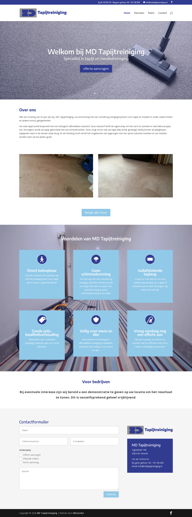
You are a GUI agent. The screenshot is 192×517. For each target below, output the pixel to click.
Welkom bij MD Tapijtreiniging (96, 51)
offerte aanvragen (96, 69)
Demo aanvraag (29, 462)
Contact (162, 13)
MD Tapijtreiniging (47, 513)
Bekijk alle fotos (96, 212)
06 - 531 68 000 (133, 2)
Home (127, 13)
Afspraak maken (29, 458)
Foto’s (151, 13)
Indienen (111, 494)
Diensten (139, 13)
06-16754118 (105, 2)
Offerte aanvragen (30, 454)
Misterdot (78, 513)
